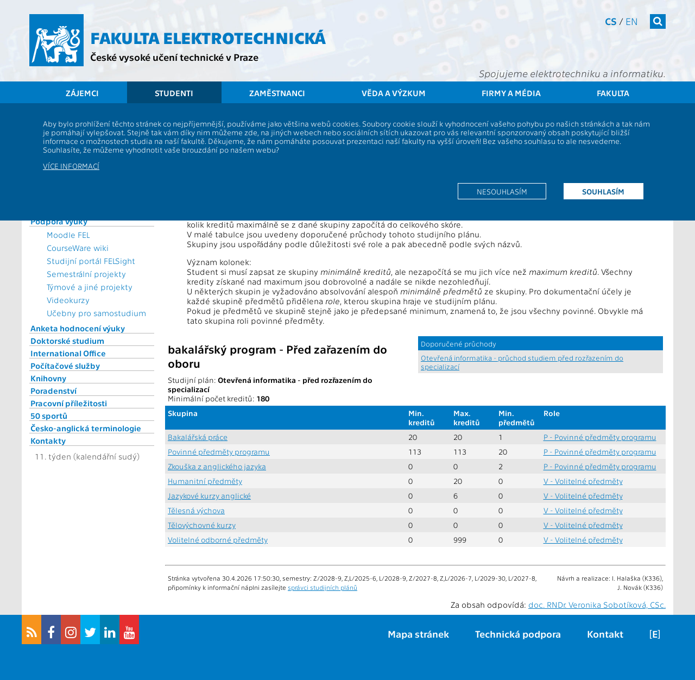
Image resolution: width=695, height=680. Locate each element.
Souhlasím (603, 191)
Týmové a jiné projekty (89, 287)
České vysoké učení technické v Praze (174, 56)
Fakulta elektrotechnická (208, 37)
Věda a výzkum (394, 93)
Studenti (174, 93)
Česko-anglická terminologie (85, 428)
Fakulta (613, 93)
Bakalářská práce (198, 437)
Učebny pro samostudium (96, 313)
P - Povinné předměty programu (600, 437)
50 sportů (48, 415)
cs (611, 21)
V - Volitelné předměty (583, 481)
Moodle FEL (68, 235)
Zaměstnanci (277, 93)
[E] (654, 633)
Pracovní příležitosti (68, 403)
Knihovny (48, 378)
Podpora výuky (58, 221)
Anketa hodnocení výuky (77, 328)
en (632, 21)
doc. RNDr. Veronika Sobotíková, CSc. (597, 604)
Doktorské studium (67, 340)
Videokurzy (68, 300)
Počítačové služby (65, 365)
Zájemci (82, 93)
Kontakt (605, 633)
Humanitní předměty (205, 481)
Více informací (71, 165)
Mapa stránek (418, 633)
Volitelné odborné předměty (218, 539)
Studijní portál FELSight (91, 261)
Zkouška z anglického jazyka (217, 466)
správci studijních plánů (322, 587)
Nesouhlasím (502, 191)
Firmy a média (511, 93)
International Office (68, 353)
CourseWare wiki (78, 248)
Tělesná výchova (196, 510)
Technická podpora (518, 633)
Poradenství (53, 390)
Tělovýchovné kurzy (202, 525)
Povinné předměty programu (219, 451)
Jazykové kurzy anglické (209, 495)
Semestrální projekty (86, 274)
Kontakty (48, 440)
